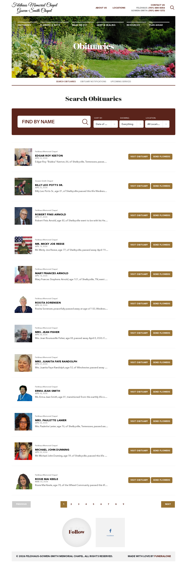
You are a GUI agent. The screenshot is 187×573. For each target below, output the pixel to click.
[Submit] (85, 122)
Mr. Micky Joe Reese (49, 244)
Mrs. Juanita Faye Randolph (56, 361)
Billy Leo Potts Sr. (49, 185)
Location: (151, 118)
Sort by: (98, 118)
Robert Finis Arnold (50, 214)
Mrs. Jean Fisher (47, 332)
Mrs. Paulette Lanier (51, 420)
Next (168, 504)
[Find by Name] (49, 122)
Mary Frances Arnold (51, 273)
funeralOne (162, 556)
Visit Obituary (140, 156)
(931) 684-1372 (156, 11)
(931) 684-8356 (156, 8)
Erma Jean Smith (47, 391)
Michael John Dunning (52, 450)
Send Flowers (162, 156)
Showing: (124, 118)
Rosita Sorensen (48, 302)
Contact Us (158, 5)
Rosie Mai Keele (46, 479)
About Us (101, 8)
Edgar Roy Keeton (49, 155)
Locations (119, 8)
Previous (21, 504)
